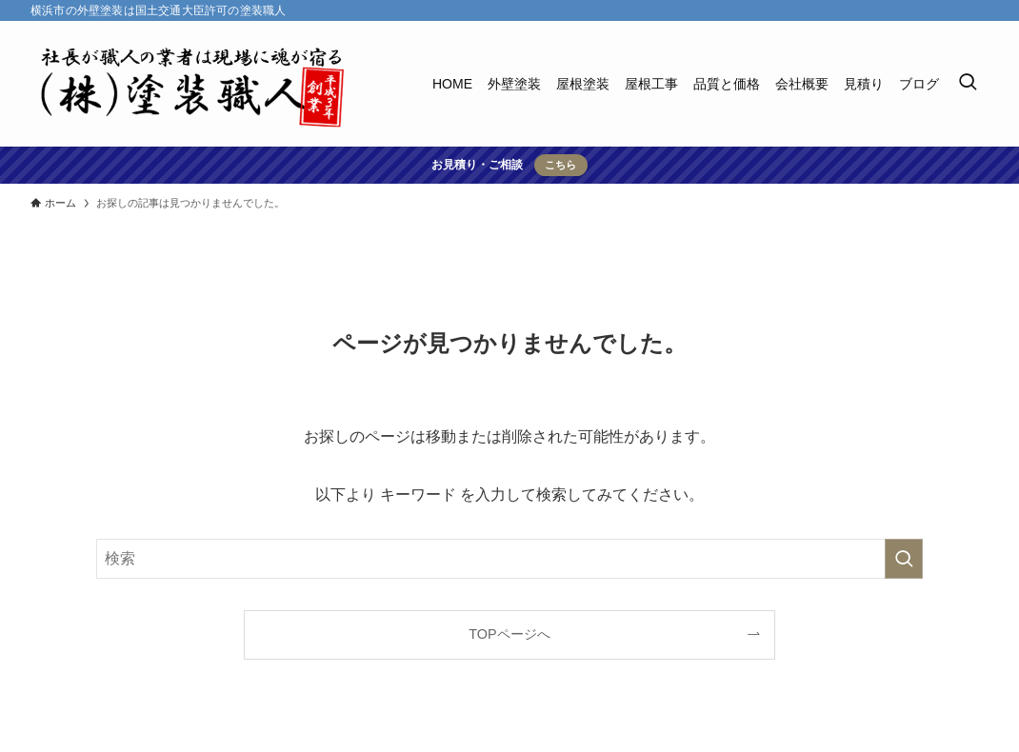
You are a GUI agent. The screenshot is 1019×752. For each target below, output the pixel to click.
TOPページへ (509, 634)
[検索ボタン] (968, 84)
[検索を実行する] (904, 559)
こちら (560, 164)
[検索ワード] (509, 559)
